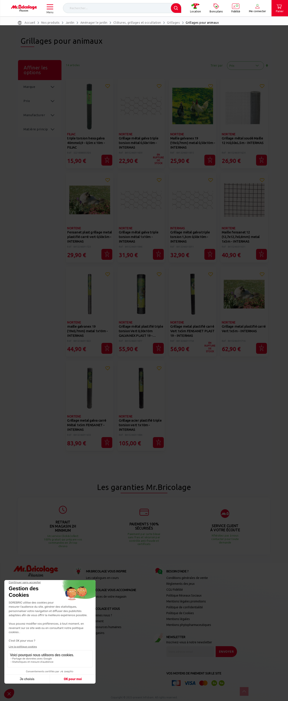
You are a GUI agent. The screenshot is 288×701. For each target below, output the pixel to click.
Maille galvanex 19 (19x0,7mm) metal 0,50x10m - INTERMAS (192, 142)
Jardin (70, 22)
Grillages (173, 22)
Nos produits (50, 22)
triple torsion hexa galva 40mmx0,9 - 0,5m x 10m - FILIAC (86, 142)
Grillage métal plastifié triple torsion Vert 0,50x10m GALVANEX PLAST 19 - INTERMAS (141, 331)
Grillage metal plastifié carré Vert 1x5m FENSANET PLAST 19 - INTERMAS (192, 331)
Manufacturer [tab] (34, 115)
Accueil (30, 22)
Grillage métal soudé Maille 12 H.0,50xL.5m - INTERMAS (242, 140)
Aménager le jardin (94, 22)
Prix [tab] (26, 101)
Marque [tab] (29, 87)
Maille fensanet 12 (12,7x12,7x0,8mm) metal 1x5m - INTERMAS (241, 236)
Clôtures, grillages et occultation (137, 22)
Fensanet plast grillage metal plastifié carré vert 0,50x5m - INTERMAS (89, 236)
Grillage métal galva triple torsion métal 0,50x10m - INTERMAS (138, 142)
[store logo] (24, 8)
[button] (107, 86)
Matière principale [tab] (35, 132)
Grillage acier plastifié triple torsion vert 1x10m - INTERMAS (140, 425)
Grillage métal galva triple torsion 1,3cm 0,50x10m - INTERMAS (190, 236)
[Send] (226, 651)
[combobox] (122, 8)
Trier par (216, 65)
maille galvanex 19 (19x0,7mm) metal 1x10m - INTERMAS (87, 331)
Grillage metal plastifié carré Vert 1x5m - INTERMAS (244, 329)
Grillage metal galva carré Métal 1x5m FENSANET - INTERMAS (86, 425)
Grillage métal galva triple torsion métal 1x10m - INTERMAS (138, 236)
